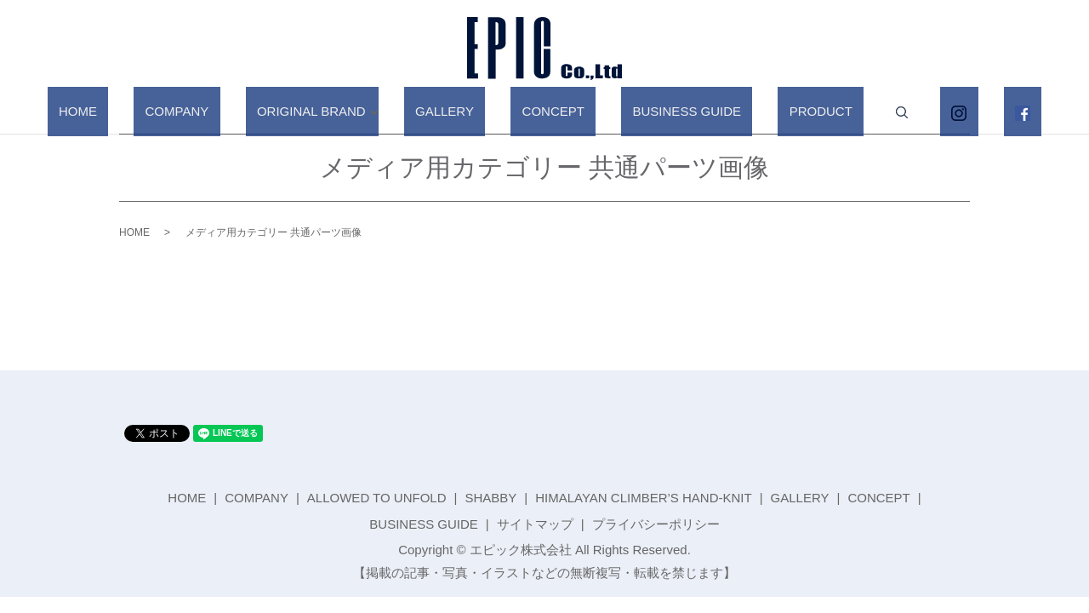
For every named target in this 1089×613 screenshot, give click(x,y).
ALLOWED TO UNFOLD (377, 497)
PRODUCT (781, 111)
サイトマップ (535, 524)
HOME (163, 111)
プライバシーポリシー (656, 524)
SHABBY (490, 497)
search (851, 112)
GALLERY (472, 111)
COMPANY (239, 111)
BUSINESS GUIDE (670, 111)
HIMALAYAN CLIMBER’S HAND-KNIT (643, 497)
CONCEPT (558, 111)
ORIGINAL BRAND (350, 111)
